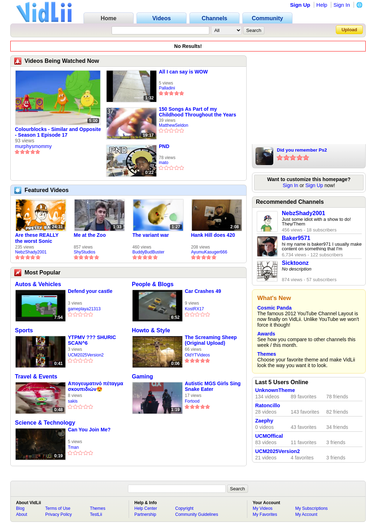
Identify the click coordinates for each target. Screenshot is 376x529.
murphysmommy (33, 146)
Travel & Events (36, 376)
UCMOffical (269, 436)
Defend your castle (90, 291)
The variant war (151, 235)
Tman (73, 447)
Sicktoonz (295, 263)
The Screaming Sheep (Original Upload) (211, 340)
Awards (266, 334)
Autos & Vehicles (38, 284)
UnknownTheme (275, 390)
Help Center (145, 508)
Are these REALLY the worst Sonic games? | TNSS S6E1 (40, 238)
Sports (24, 330)
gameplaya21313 (84, 308)
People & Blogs (152, 284)
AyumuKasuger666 (209, 252)
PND (164, 146)
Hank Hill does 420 (213, 235)
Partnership (145, 514)
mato (163, 162)
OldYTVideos (197, 355)
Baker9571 (296, 238)
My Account (306, 514)
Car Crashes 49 (203, 291)
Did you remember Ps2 (302, 150)
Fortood (192, 401)
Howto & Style (151, 330)
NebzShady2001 (31, 252)
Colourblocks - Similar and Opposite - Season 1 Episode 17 (58, 132)
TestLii (96, 514)
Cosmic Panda (274, 308)
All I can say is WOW (183, 72)
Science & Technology (45, 423)
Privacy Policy (58, 514)
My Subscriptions (311, 508)
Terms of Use (57, 508)
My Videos (263, 508)
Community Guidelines (196, 514)
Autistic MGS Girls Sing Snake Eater (213, 386)
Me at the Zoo (90, 235)
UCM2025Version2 (86, 355)
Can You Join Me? (89, 429)
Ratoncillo (267, 405)
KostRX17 (194, 308)
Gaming (142, 376)
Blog (20, 508)
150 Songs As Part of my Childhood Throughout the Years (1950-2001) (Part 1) (197, 112)
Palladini (167, 88)
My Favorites (265, 514)
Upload (349, 29)
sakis (72, 401)
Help (321, 5)
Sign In (341, 5)
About (21, 514)
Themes (266, 354)
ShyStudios (85, 252)
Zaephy (264, 421)
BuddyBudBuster (149, 252)
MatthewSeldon (173, 125)
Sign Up (300, 5)
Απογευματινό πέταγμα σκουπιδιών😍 (95, 386)
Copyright (184, 508)
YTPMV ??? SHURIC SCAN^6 (92, 340)
